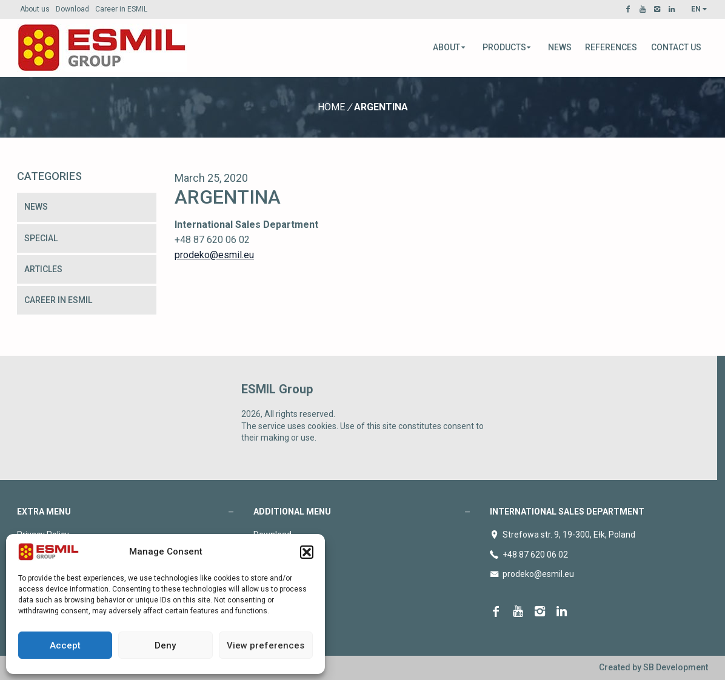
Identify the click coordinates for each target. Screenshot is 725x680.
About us (35, 9)
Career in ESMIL (121, 9)
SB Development (675, 667)
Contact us (676, 47)
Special (41, 238)
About (449, 47)
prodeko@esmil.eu (214, 255)
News (560, 47)
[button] (307, 552)
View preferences (265, 645)
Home (331, 107)
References (611, 47)
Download (72, 9)
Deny (165, 645)
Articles (43, 269)
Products (507, 47)
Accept (65, 645)
